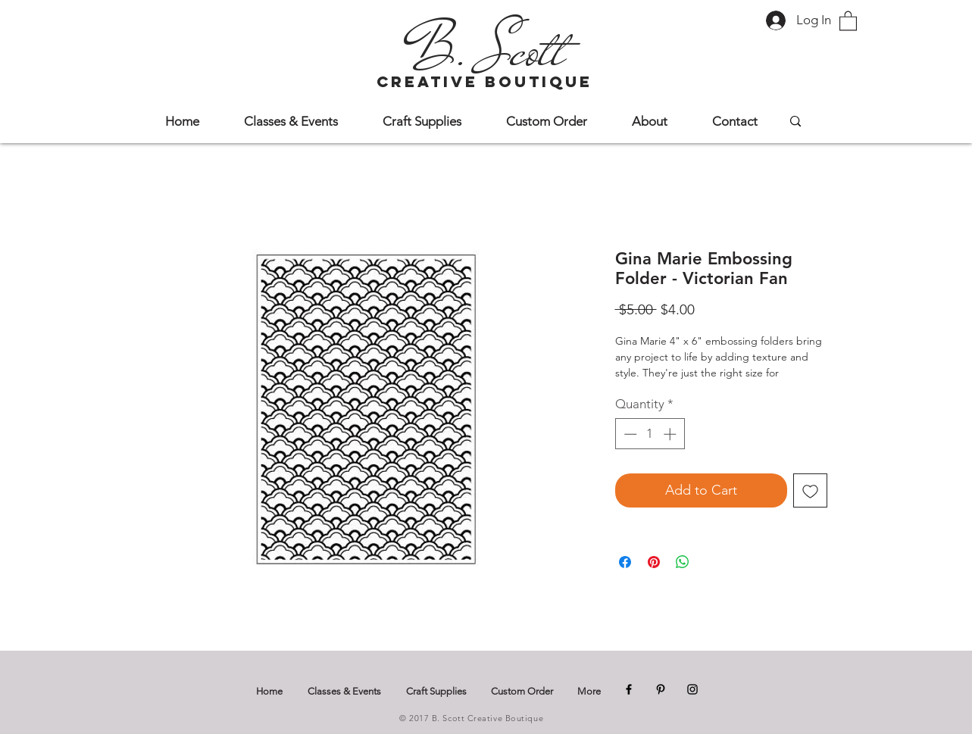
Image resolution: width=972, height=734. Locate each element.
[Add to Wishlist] (810, 490)
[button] (848, 20)
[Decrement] (628, 434)
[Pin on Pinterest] (654, 562)
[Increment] (671, 434)
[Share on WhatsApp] (683, 562)
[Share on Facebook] (625, 562)
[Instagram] (692, 689)
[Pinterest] (660, 689)
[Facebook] (629, 689)
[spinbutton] (649, 434)
